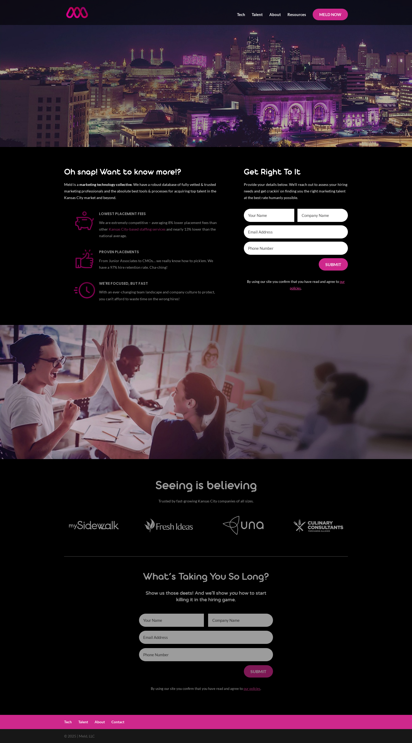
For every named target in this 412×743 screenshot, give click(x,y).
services (159, 229)
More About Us (268, 432)
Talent (257, 15)
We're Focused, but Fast (123, 283)
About (275, 15)
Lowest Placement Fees (122, 213)
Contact (117, 722)
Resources (296, 15)
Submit (333, 264)
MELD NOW (330, 14)
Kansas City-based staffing (130, 229)
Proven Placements (119, 252)
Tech (241, 15)
